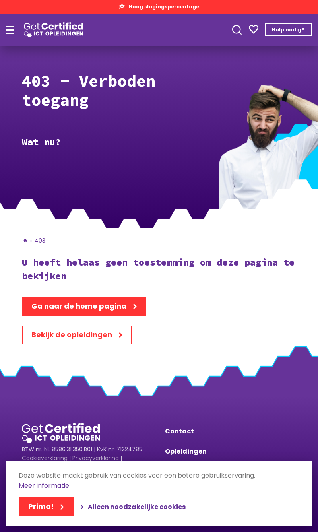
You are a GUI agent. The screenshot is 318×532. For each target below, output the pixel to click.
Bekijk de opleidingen (71, 335)
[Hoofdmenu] (10, 30)
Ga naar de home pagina (78, 306)
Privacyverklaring (95, 458)
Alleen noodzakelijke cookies (137, 506)
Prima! (41, 506)
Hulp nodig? (288, 29)
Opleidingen (186, 451)
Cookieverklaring (45, 458)
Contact (179, 431)
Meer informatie (44, 486)
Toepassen (237, 30)
